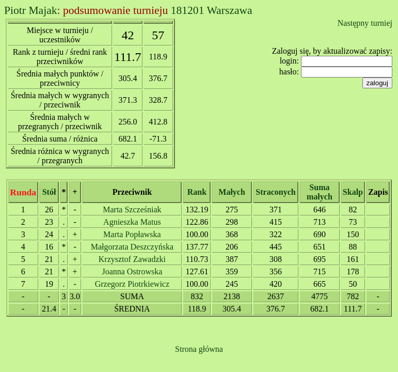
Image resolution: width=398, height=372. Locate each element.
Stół (49, 192)
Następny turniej (365, 23)
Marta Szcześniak (132, 209)
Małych (231, 192)
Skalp (353, 192)
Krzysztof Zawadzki (132, 259)
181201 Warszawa (211, 10)
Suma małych (319, 192)
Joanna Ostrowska (132, 271)
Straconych (275, 192)
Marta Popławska (132, 234)
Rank (196, 192)
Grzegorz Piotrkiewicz (132, 284)
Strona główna (199, 349)
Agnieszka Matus (132, 222)
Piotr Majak (30, 10)
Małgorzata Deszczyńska (132, 246)
